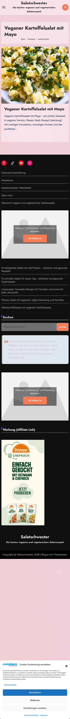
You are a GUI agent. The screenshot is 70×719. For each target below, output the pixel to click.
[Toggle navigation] (3, 7)
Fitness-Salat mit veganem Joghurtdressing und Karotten (32, 300)
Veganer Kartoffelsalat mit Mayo (34, 109)
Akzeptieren (35, 692)
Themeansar (60, 554)
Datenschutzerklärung (31, 715)
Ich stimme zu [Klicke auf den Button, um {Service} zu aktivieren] (35, 238)
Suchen (8, 317)
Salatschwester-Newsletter (16, 187)
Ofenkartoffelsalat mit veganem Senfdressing (26, 307)
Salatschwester (34, 3)
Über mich (6, 195)
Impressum (43, 715)
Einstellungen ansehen (35, 708)
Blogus (45, 554)
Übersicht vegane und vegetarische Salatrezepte (28, 203)
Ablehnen (35, 700)
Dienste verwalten (10, 685)
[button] (65, 664)
